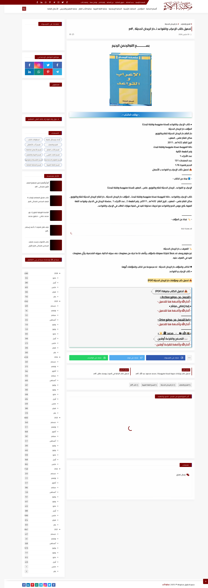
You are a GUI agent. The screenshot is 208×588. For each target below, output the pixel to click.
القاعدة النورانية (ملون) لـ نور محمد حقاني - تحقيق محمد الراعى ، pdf (34, 216)
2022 (52, 468)
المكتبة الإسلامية (110, 9)
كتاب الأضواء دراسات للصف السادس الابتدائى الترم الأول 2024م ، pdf (34, 245)
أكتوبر (50, 371)
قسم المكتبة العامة (29, 164)
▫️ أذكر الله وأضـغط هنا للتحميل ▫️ (170, 301)
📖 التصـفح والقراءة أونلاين (168, 338)
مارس (49, 287)
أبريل (50, 282)
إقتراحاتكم (97, 2)
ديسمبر (49, 305)
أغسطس (48, 319)
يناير (50, 296)
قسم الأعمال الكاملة (29, 149)
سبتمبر (49, 315)
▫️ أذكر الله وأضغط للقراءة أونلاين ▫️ (168, 344)
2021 (52, 529)
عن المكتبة (105, 2)
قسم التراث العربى (48, 154)
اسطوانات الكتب (29, 139)
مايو (50, 277)
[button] (161, 357)
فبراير (50, 291)
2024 (52, 357)
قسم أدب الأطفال (29, 144)
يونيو (50, 329)
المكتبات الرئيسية (125, 9)
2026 (52, 273)
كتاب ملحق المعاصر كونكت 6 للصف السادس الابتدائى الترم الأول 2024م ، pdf (33, 201)
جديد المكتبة (125, 2)
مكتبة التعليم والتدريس (64, 9)
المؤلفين (136, 9)
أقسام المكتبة (147, 9)
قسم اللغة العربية (145, 384)
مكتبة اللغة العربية (96, 9)
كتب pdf (130, 384)
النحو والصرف (181, 24)
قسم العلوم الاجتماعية (48, 159)
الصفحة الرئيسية (136, 2)
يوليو (50, 324)
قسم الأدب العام (48, 149)
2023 (52, 417)
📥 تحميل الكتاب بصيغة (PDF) (167, 291)
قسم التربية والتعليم (29, 154)
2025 (52, 301)
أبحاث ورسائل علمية (49, 139)
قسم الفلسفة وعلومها (29, 159)
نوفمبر (49, 310)
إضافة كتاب (80, 2)
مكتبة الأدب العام (80, 9)
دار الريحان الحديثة (166, 24)
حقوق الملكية (115, 2)
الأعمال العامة (48, 9)
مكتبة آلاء (161, 584)
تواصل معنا (89, 2)
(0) (67, 34)
